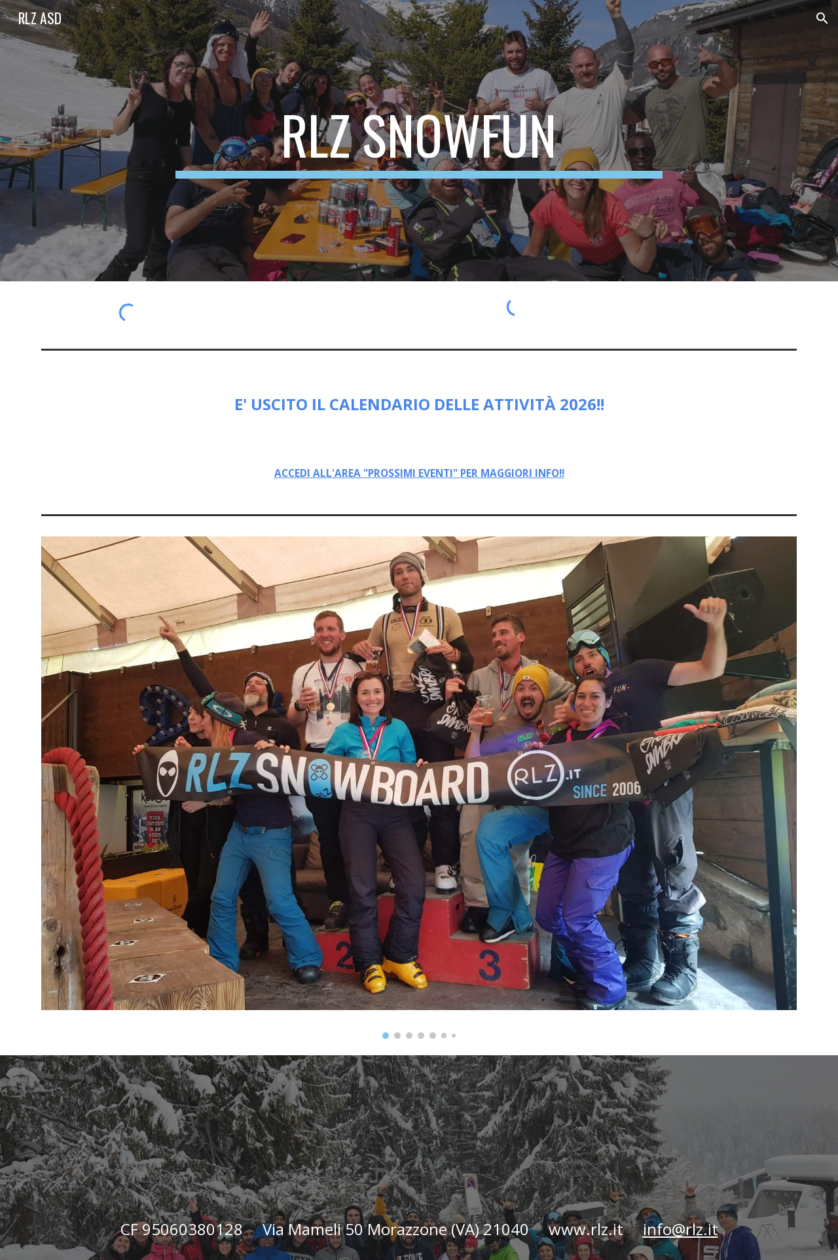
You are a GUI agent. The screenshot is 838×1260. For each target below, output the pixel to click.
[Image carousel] (419, 787)
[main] (419, 140)
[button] (822, 18)
